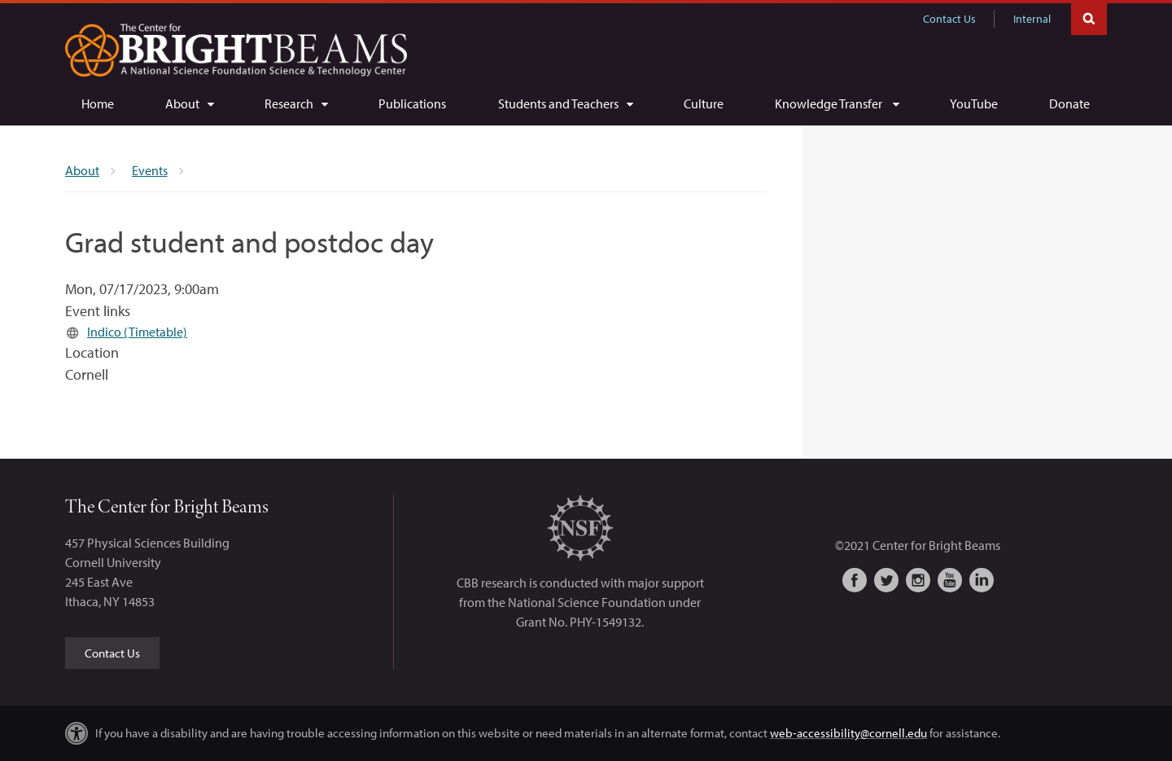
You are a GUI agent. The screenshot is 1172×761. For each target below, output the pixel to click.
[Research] (295, 103)
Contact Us (949, 18)
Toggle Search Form (1089, 17)
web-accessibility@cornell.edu (848, 733)
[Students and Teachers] (565, 103)
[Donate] (1069, 103)
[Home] (97, 103)
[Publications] (412, 103)
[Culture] (703, 103)
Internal (1032, 18)
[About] (189, 103)
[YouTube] (974, 103)
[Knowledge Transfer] (837, 103)
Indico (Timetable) (137, 331)
